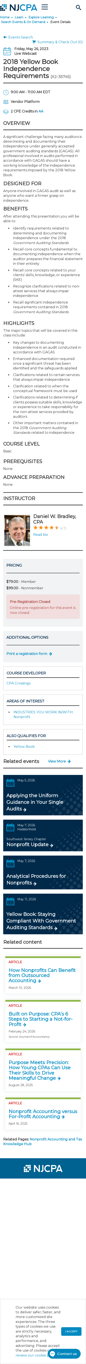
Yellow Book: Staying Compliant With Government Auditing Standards (41, 920)
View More (57, 761)
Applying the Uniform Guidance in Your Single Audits (34, 802)
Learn (19, 17)
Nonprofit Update (27, 844)
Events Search (18, 37)
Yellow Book (24, 747)
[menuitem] (18, 1184)
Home (5, 17)
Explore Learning (41, 17)
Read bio (40, 535)
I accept (71, 1331)
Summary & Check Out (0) (57, 42)
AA (41, 111)
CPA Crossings (18, 683)
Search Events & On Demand (23, 22)
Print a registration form (26, 654)
